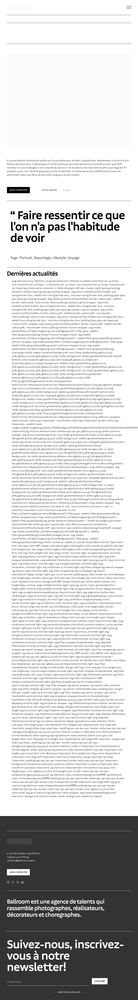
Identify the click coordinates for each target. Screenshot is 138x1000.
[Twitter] (17, 882)
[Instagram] (8, 882)
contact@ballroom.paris (21, 860)
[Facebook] (13, 882)
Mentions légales (69, 992)
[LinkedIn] (22, 882)
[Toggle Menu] (129, 7)
